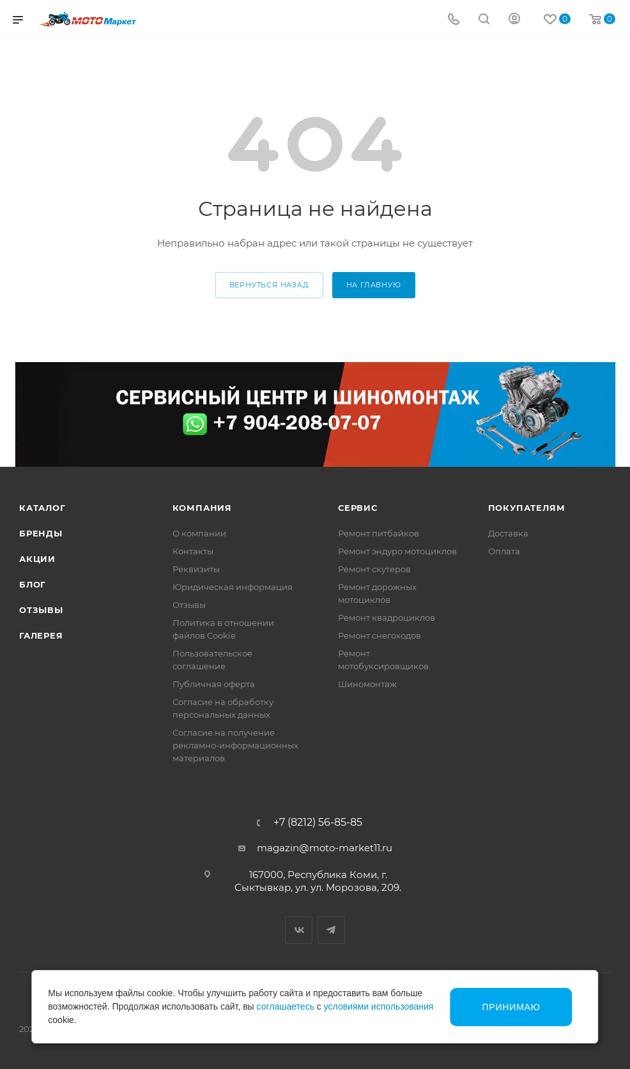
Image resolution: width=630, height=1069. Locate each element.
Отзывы (41, 610)
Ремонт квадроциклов (386, 617)
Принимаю (511, 1007)
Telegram (331, 930)
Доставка (508, 533)
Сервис (358, 508)
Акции (37, 559)
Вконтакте (298, 930)
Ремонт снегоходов (379, 635)
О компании (199, 533)
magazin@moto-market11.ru (324, 848)
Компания (202, 508)
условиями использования (379, 1006)
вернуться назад (269, 284)
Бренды (41, 533)
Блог (32, 584)
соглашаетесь (285, 1006)
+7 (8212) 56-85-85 (317, 822)
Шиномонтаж (367, 684)
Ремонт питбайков (378, 533)
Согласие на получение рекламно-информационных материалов (235, 745)
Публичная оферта (214, 684)
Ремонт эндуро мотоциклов (397, 551)
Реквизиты (196, 569)
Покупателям (526, 508)
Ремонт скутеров (374, 569)
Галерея (41, 635)
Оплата (504, 551)
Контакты (193, 551)
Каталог (42, 508)
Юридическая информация (233, 587)
